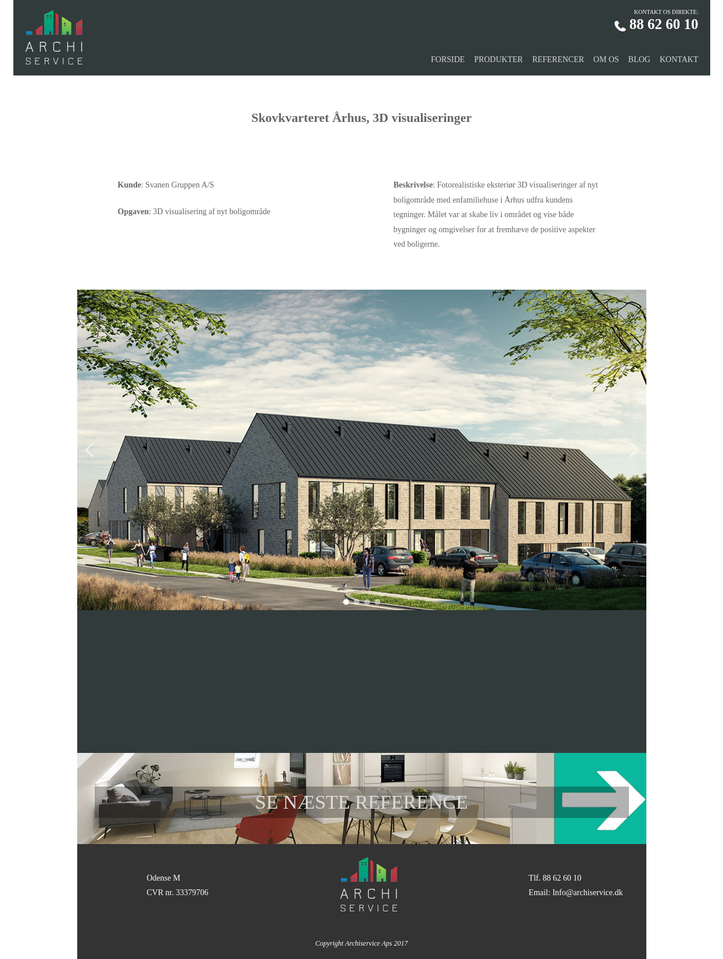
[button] (89, 450)
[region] (361, 450)
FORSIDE (448, 59)
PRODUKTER (498, 59)
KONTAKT (679, 59)
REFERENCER (558, 59)
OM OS (606, 59)
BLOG (639, 59)
